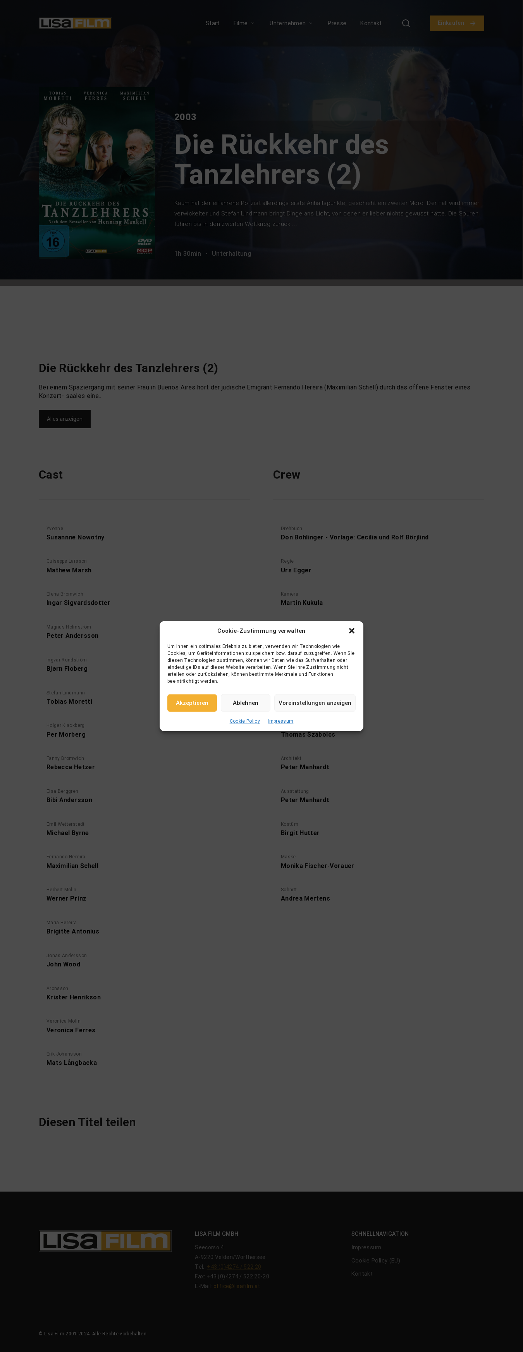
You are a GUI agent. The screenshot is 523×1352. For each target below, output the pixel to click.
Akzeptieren (192, 702)
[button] (352, 631)
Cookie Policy (245, 720)
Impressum (280, 720)
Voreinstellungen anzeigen (315, 702)
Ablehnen (245, 702)
